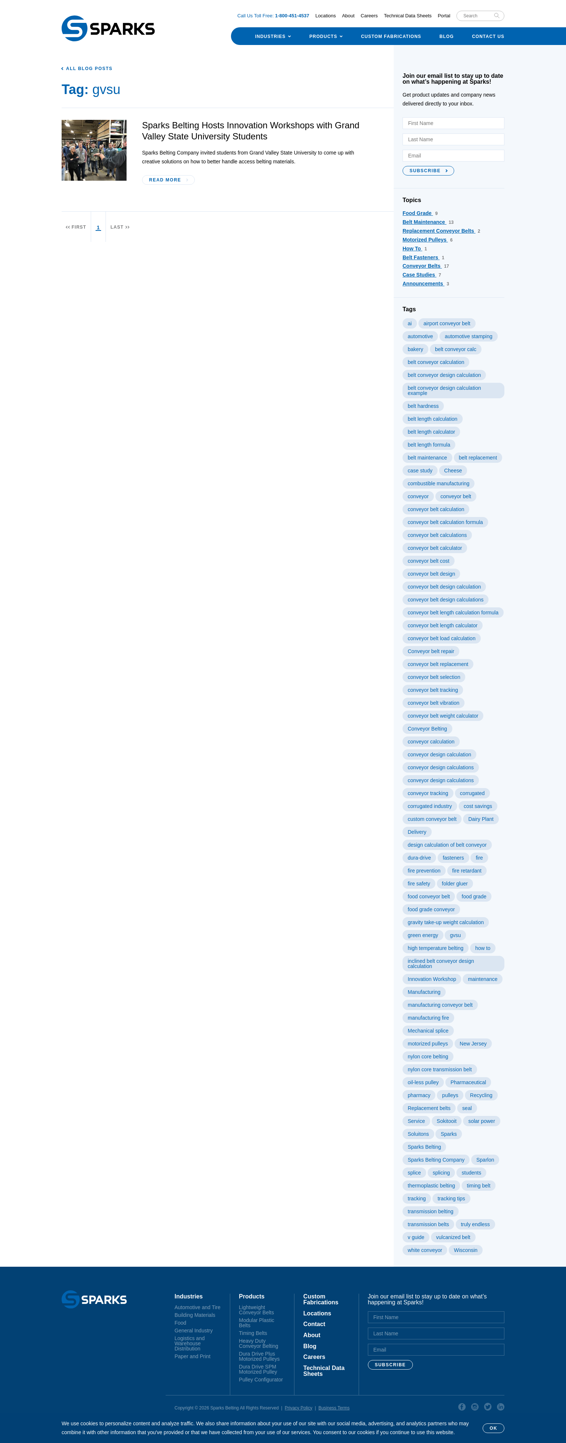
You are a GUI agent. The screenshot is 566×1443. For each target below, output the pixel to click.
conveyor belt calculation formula (445, 522)
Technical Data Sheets (407, 15)
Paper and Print (192, 1356)
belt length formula (429, 445)
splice (414, 1173)
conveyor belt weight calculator (443, 716)
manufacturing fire (428, 1018)
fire (479, 858)
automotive (420, 336)
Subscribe (425, 170)
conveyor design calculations (441, 767)
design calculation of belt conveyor (447, 845)
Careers (369, 15)
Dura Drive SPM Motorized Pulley (258, 1369)
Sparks (449, 1134)
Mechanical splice (428, 1031)
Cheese (453, 471)
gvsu (455, 935)
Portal (444, 15)
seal (467, 1108)
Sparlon (485, 1160)
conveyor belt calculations (437, 535)
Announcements (426, 284)
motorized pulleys (428, 1044)
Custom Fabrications (391, 36)
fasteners (453, 858)
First (79, 227)
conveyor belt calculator (435, 548)
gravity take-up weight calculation (446, 922)
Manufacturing (424, 992)
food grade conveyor (431, 909)
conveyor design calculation (439, 754)
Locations (325, 15)
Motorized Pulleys (428, 240)
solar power (481, 1121)
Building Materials (195, 1315)
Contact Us (488, 36)
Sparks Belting (424, 1147)
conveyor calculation (431, 742)
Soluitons (418, 1134)
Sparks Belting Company (436, 1160)
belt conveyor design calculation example (444, 390)
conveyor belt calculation (436, 509)
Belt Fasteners (423, 257)
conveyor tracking (428, 793)
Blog (446, 36)
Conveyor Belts (426, 266)
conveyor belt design (431, 574)
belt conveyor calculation (436, 362)
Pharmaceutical (468, 1082)
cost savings (478, 806)
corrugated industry (430, 806)
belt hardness (423, 406)
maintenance (482, 979)
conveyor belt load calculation (442, 638)
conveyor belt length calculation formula (453, 612)
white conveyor (425, 1250)
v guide (416, 1237)
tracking (417, 1198)
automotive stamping (468, 336)
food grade (474, 896)
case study (420, 471)
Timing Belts (253, 1333)
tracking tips (451, 1198)
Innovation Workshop (432, 979)
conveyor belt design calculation (444, 587)
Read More (165, 180)
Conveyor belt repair (431, 651)
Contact (314, 1324)
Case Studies (422, 275)
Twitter (487, 1408)
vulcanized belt (453, 1237)
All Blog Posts (89, 68)
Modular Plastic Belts (257, 1323)
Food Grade (420, 213)
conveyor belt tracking (433, 690)
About (348, 15)
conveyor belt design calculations (445, 600)
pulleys (450, 1095)
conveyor (418, 496)
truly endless (475, 1224)
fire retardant (467, 871)
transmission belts (428, 1224)
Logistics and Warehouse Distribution (190, 1343)
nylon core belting (428, 1056)
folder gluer (455, 884)
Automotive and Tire (198, 1307)
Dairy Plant (480, 819)
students (471, 1173)
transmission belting (430, 1211)
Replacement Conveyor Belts (441, 231)
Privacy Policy (299, 1408)
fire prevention (424, 871)
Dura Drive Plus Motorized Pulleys (259, 1356)
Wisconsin (465, 1250)
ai (410, 323)
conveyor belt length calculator (442, 625)
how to (482, 948)
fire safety (419, 884)
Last (116, 227)
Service (416, 1121)
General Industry (194, 1330)
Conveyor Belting (427, 729)
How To (415, 249)
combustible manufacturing (438, 483)
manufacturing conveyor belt (440, 1005)
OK (493, 1428)
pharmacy (419, 1095)
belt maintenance (427, 458)
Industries (270, 36)
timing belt (478, 1186)
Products (323, 36)
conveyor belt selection (434, 677)
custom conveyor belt (432, 819)
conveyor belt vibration (433, 703)
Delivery (417, 832)
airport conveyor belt (447, 323)
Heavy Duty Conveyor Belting (259, 1343)
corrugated (472, 793)
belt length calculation (433, 419)
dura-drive (419, 858)
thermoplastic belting (431, 1186)
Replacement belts (429, 1108)
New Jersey (473, 1044)
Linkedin (500, 1408)
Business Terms (333, 1408)
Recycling (481, 1095)
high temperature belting (435, 948)
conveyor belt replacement (438, 664)
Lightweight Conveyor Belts (256, 1310)
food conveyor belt (429, 896)
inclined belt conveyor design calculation (441, 963)
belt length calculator (431, 432)
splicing (441, 1173)
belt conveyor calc (455, 349)
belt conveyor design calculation (444, 375)
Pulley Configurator (261, 1379)
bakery (415, 349)
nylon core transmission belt (440, 1069)
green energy (423, 935)
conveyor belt (456, 496)
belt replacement (478, 458)
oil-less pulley (423, 1082)
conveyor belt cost (428, 561)
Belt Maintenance (428, 222)
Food (180, 1322)
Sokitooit (447, 1121)
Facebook (462, 1408)
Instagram (475, 1408)
